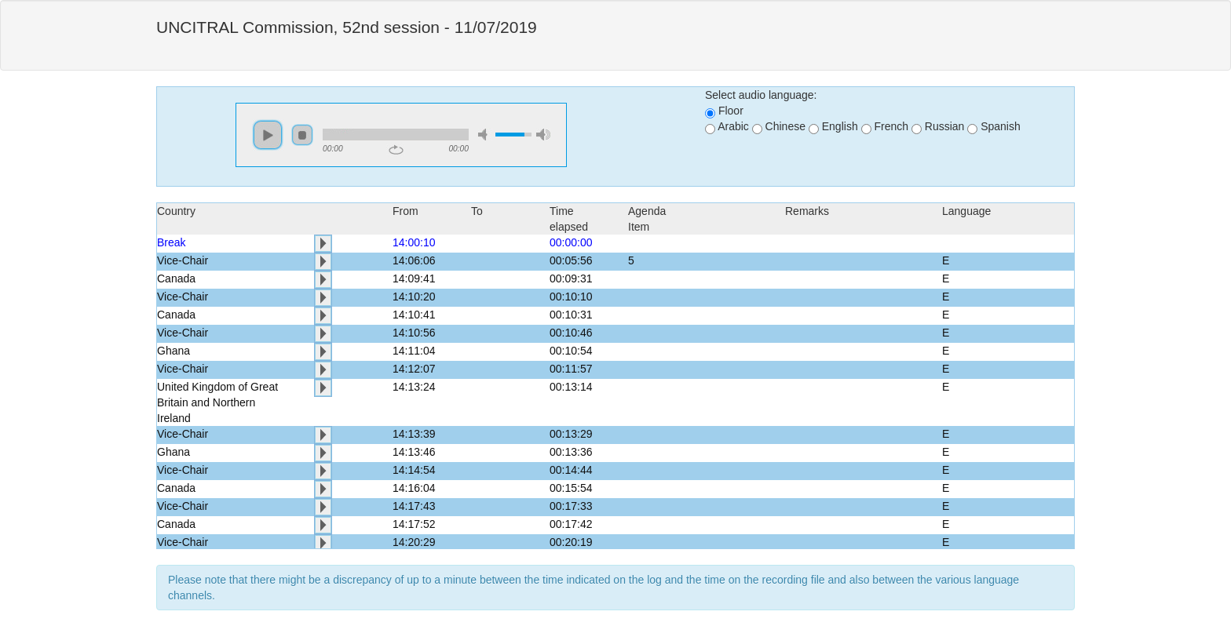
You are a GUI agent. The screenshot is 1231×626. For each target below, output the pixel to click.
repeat (396, 150)
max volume (543, 134)
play (267, 135)
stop (302, 135)
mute (485, 134)
